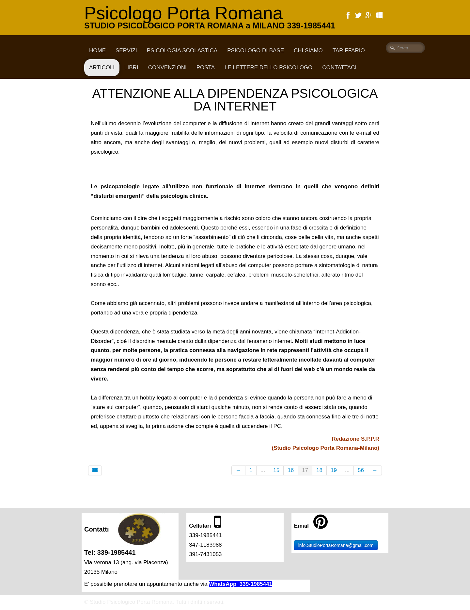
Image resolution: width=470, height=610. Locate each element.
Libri (131, 67)
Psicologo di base (255, 50)
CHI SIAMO (308, 50)
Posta (205, 67)
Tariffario (349, 50)
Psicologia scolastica (182, 50)
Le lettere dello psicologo (268, 67)
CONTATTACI (339, 67)
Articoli (102, 67)
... (262, 470)
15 (276, 470)
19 (334, 470)
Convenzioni (167, 67)
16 (291, 470)
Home (97, 50)
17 (305, 470)
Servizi (126, 50)
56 (361, 470)
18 (319, 470)
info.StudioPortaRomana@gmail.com (336, 545)
